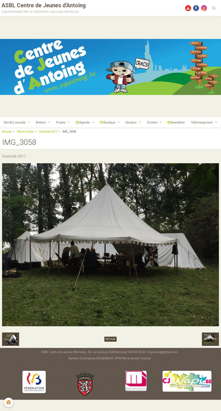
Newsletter (193, 123)
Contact (169, 123)
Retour (110, 350)
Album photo (25, 142)
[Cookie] (9, 402)
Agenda (99, 123)
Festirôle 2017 (48, 142)
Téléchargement (109, 133)
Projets (77, 123)
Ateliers (56, 123)
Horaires (148, 123)
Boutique (124, 123)
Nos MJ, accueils (30, 123)
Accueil (7, 142)
